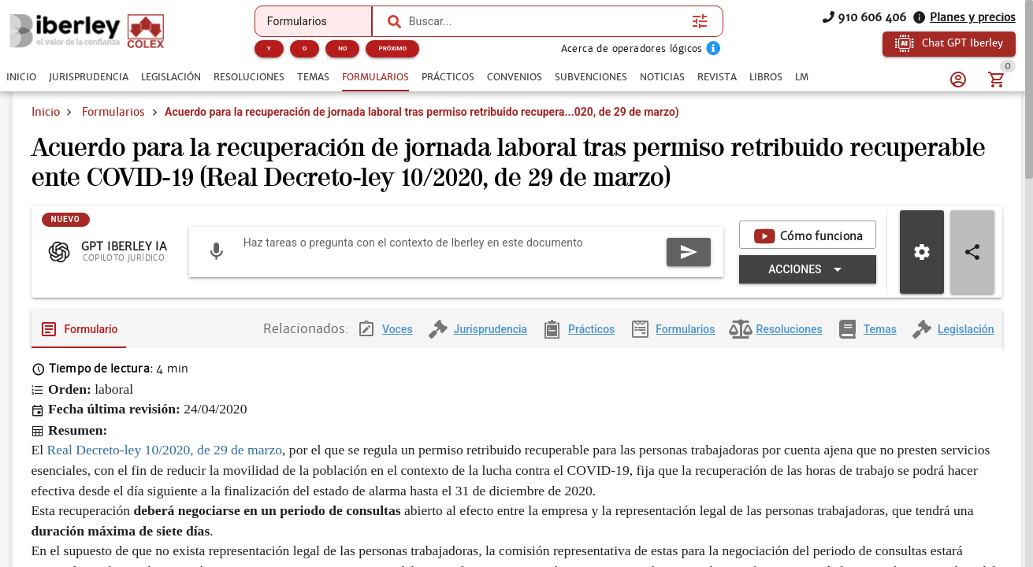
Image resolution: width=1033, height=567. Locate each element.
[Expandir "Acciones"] (807, 281)
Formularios (113, 112)
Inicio (46, 112)
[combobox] (546, 21)
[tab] (21, 77)
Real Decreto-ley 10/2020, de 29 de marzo (165, 462)
